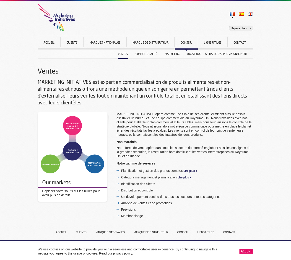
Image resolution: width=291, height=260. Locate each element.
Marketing (172, 54)
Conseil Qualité (146, 54)
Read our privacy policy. (116, 253)
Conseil (186, 45)
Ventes (123, 54)
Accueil (49, 42)
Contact (240, 42)
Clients (72, 42)
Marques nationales (105, 42)
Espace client (239, 28)
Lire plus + (190, 170)
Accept (246, 251)
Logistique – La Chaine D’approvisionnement (217, 54)
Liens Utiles (212, 42)
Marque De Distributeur (151, 42)
